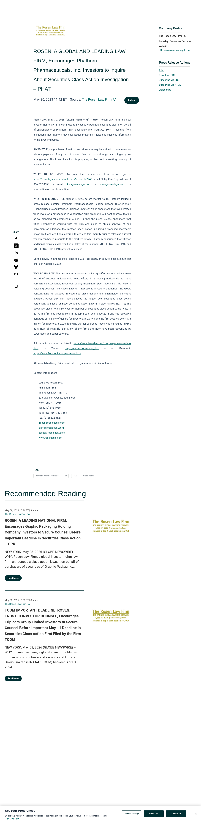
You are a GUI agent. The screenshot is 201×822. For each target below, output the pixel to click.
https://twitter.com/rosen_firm (82, 348)
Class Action (89, 476)
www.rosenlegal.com (50, 437)
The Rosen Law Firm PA (99, 99)
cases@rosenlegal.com (112, 184)
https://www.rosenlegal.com (174, 50)
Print (161, 70)
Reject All (153, 815)
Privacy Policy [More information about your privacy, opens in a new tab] (12, 820)
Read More (13, 578)
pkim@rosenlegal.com (78, 184)
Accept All (176, 815)
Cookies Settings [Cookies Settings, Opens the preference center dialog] (131, 815)
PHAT (75, 476)
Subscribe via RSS (169, 80)
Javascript (165, 89)
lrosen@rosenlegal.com (52, 422)
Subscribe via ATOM (170, 84)
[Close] (196, 814)
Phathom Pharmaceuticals (47, 476)
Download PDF (167, 75)
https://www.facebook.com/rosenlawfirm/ (57, 353)
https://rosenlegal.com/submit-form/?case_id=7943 (62, 179)
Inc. (65, 476)
